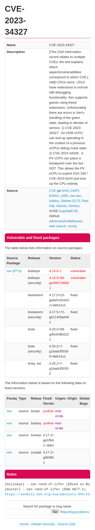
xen (9, 271)
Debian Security (43, 524)
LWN (64, 196)
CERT (74, 191)
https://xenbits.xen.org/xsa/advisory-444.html (49, 494)
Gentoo (74, 206)
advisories (56, 221)
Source (63, 524)
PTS (17, 271)
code (68, 221)
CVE (52, 191)
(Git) (72, 524)
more (71, 226)
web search (57, 226)
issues (77, 221)
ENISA (54, 196)
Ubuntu (61, 206)
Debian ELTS (70, 201)
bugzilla (64, 211)
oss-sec (75, 196)
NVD (65, 191)
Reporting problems (74, 512)
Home (24, 524)
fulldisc (54, 201)
